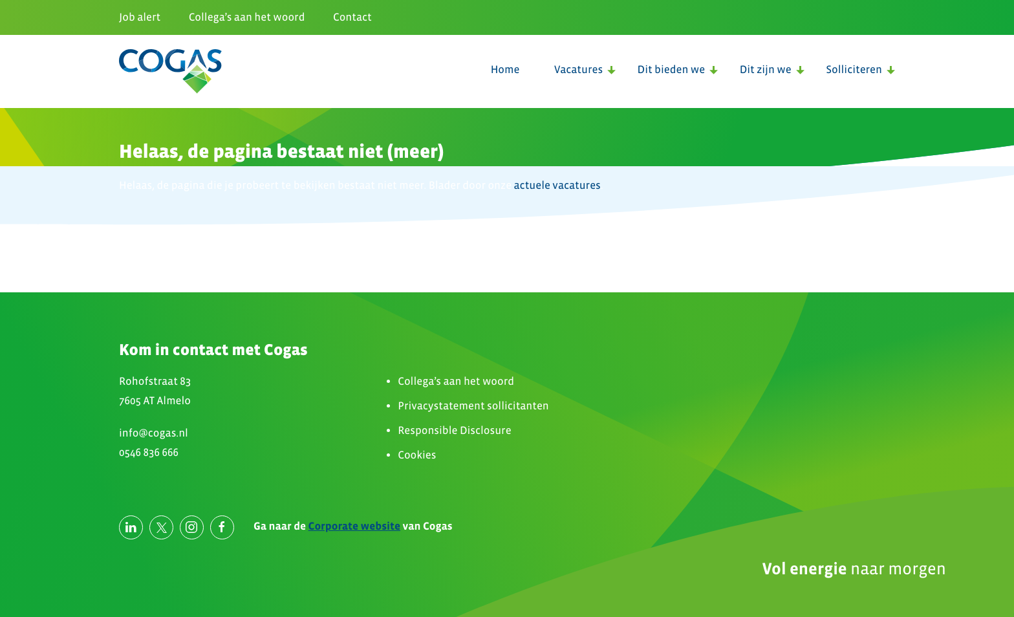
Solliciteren (854, 69)
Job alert (139, 17)
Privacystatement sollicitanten (473, 406)
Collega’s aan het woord (247, 17)
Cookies (417, 455)
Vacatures (578, 69)
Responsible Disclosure (454, 430)
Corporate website (354, 526)
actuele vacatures (557, 185)
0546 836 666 (148, 452)
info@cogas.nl (153, 433)
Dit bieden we (672, 69)
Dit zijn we (766, 69)
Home (505, 69)
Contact (352, 17)
